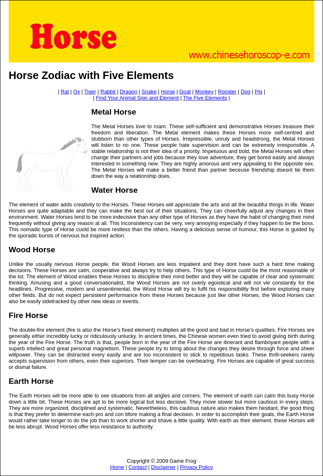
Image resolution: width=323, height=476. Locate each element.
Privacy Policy (196, 467)
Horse (168, 92)
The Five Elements (205, 98)
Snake (149, 92)
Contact (137, 467)
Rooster (227, 92)
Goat (185, 92)
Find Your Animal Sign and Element (137, 98)
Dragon (128, 92)
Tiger (90, 92)
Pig (259, 92)
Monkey (204, 92)
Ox (76, 92)
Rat (65, 92)
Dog (245, 92)
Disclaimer (163, 467)
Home (117, 467)
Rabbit (108, 92)
